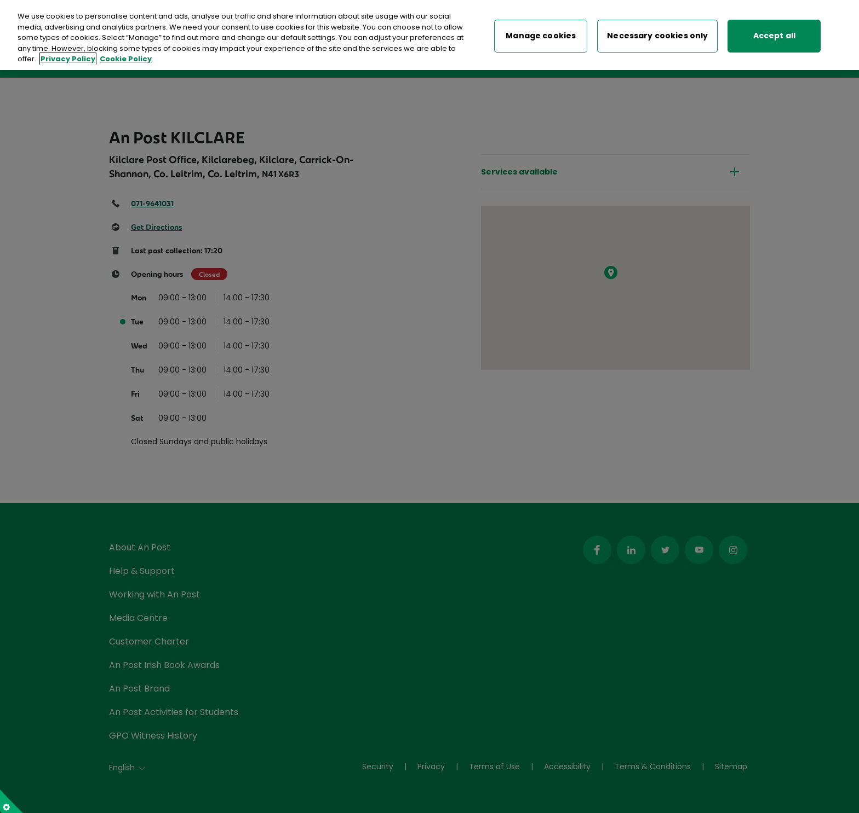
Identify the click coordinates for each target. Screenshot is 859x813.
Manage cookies (541, 33)
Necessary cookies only (657, 33)
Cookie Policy (126, 56)
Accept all (774, 33)
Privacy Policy (68, 56)
